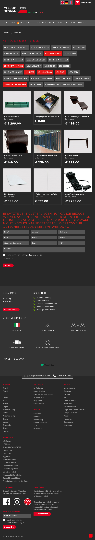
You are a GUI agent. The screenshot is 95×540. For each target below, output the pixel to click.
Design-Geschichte (71, 413)
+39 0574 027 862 (64, 375)
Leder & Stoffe (69, 400)
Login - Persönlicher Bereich (74, 410)
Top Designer (39, 384)
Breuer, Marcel (39, 403)
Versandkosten (69, 388)
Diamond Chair (11, 54)
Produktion (37, 413)
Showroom (68, 403)
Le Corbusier (38, 388)
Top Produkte (8, 437)
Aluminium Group (9, 459)
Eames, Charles (39, 391)
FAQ (65, 397)
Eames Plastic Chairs (10, 466)
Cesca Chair (7, 453)
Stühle (5, 403)
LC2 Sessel (7, 441)
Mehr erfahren (10, 309)
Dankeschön (38, 429)
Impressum (68, 425)
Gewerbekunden (70, 407)
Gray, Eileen (38, 400)
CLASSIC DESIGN (59, 23)
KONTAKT (82, 23)
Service (6, 32)
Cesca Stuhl (79, 47)
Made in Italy (38, 419)
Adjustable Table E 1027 (15, 47)
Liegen (5, 397)
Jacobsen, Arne (39, 397)
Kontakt (66, 416)
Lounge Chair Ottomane (15, 78)
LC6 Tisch (60, 72)
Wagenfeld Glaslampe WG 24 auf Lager (64, 84)
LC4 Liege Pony (45, 72)
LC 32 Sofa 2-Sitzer (58, 60)
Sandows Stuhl (82, 78)
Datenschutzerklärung (31, 255)
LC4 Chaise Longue (13, 72)
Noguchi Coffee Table (41, 78)
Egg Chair (6, 456)
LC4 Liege (30, 72)
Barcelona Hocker (40, 47)
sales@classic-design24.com (39, 375)
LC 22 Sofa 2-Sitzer (13, 60)
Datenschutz (68, 422)
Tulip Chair (36, 84)
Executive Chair (53, 54)
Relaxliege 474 (63, 78)
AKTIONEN (23, 22)
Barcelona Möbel (9, 472)
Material (37, 416)
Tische (5, 419)
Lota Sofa (73, 72)
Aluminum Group (9, 410)
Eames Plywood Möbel (11, 478)
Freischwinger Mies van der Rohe (15, 481)
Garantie (67, 394)
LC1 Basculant (34, 66)
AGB (35, 426)
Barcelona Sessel (61, 47)
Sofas (5, 394)
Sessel (5, 388)
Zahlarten (67, 391)
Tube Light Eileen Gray (15, 84)
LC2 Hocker (50, 66)
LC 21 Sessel (70, 54)
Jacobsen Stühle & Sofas (12, 475)
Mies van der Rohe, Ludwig (43, 394)
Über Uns (37, 410)
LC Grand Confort (9, 463)
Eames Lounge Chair (31, 54)
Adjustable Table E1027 (12, 447)
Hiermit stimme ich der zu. (23, 255)
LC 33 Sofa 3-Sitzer (13, 66)
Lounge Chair (8, 450)
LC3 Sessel (64, 66)
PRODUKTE (10, 23)
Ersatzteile (17, 32)
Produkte (6, 384)
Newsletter (68, 419)
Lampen (6, 422)
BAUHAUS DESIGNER (41, 23)
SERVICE (73, 23)
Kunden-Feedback (40, 423)
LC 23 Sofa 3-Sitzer (36, 60)
